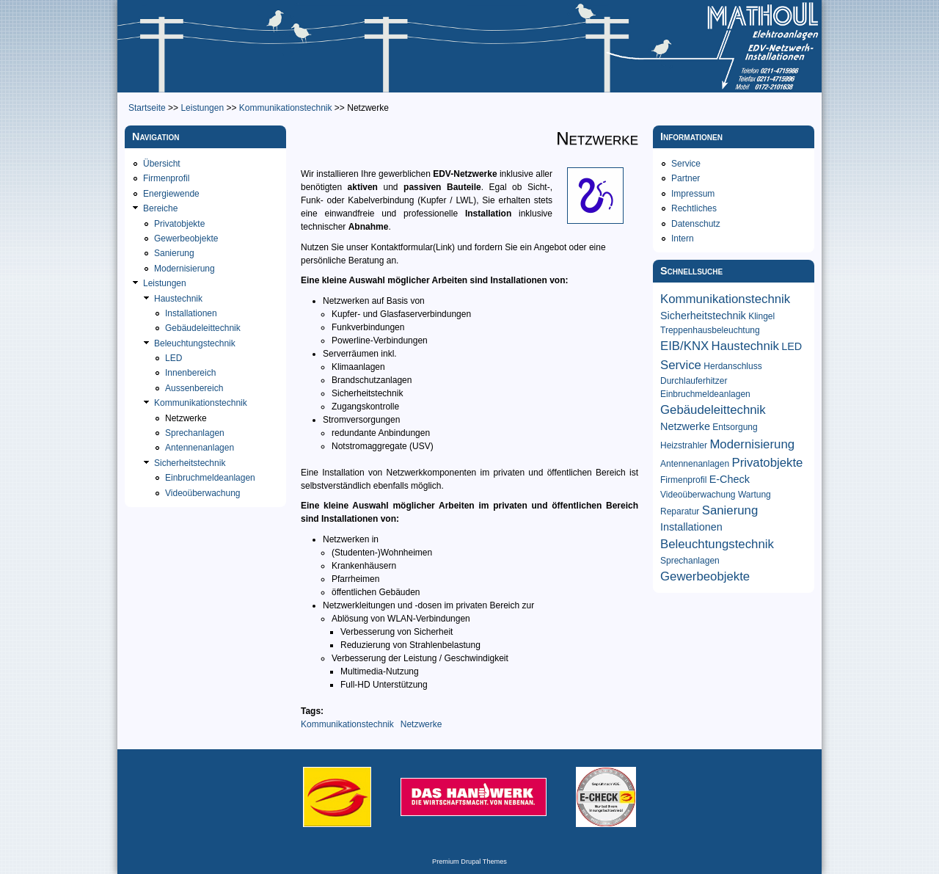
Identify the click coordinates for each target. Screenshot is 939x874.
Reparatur (679, 511)
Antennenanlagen (199, 448)
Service (686, 164)
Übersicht (161, 164)
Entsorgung (734, 427)
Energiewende (171, 194)
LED (173, 358)
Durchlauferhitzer (693, 381)
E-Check (729, 479)
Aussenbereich (194, 388)
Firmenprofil (166, 178)
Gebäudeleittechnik (203, 328)
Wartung (754, 494)
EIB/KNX (684, 346)
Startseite (147, 108)
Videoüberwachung (203, 493)
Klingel (761, 316)
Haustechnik (178, 299)
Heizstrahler (683, 445)
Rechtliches (694, 208)
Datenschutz (695, 224)
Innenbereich (190, 373)
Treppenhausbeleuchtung (710, 330)
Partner (685, 178)
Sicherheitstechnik (189, 463)
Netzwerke (421, 724)
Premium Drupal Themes (469, 861)
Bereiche (160, 208)
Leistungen (202, 108)
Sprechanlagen (194, 433)
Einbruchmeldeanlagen (210, 478)
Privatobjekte (179, 224)
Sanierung (174, 253)
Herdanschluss (732, 366)
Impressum (693, 194)
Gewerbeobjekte (186, 238)
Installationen (191, 313)
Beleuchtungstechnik (194, 343)
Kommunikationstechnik (285, 108)
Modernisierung (184, 268)
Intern (682, 238)
